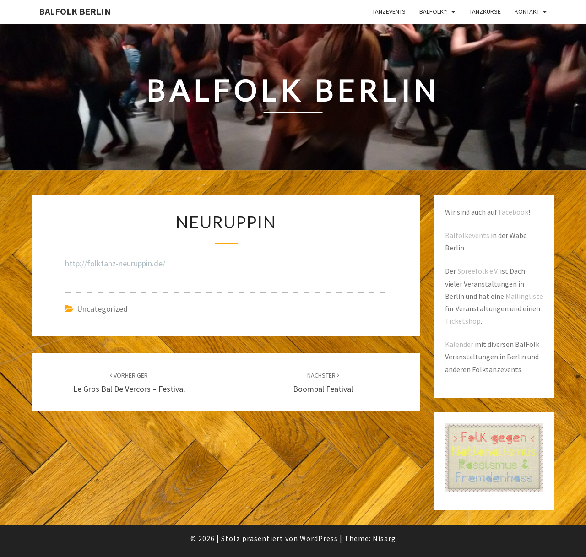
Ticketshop (463, 320)
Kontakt (527, 11)
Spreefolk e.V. (478, 271)
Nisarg (384, 538)
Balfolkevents (467, 235)
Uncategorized (102, 308)
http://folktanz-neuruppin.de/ (115, 263)
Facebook (513, 211)
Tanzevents (389, 11)
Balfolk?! (433, 11)
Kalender (459, 344)
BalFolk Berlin (75, 11)
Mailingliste (524, 296)
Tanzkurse (485, 11)
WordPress (319, 538)
